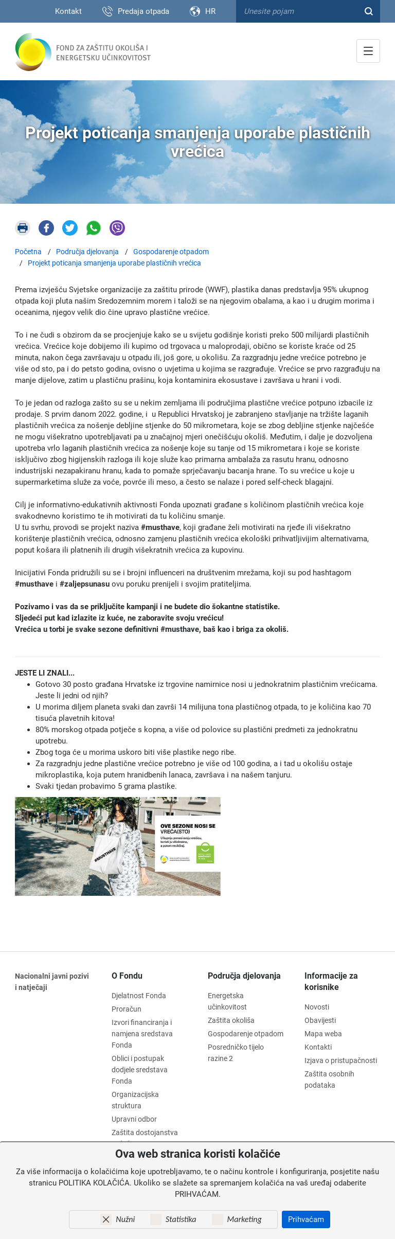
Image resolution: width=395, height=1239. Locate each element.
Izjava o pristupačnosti (340, 1060)
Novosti (316, 1007)
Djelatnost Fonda (139, 996)
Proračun (126, 1009)
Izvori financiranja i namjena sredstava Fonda (142, 1033)
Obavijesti (320, 1020)
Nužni (125, 1219)
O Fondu (127, 976)
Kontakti (318, 1047)
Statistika (181, 1219)
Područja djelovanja (244, 976)
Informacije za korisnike (331, 981)
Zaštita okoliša (231, 1020)
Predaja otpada (143, 11)
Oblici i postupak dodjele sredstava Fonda (140, 1069)
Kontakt (68, 11)
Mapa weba (323, 1034)
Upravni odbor (134, 1119)
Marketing (244, 1219)
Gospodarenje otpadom (245, 1034)
